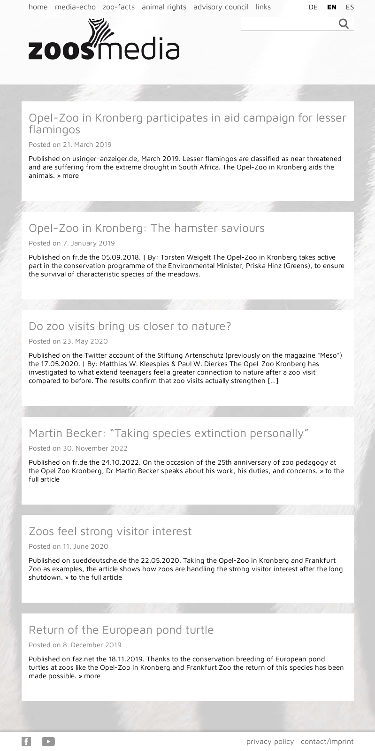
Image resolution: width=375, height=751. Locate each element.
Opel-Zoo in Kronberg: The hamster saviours (147, 227)
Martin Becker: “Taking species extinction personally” (169, 432)
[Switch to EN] (329, 6)
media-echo (75, 6)
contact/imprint (327, 741)
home (38, 6)
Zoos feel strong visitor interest (110, 530)
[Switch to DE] (311, 6)
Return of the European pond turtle (121, 629)
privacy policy (270, 741)
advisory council (221, 6)
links (263, 6)
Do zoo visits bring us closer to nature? (130, 325)
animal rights (164, 6)
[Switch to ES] (347, 6)
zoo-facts (119, 6)
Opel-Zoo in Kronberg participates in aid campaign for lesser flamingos (187, 123)
